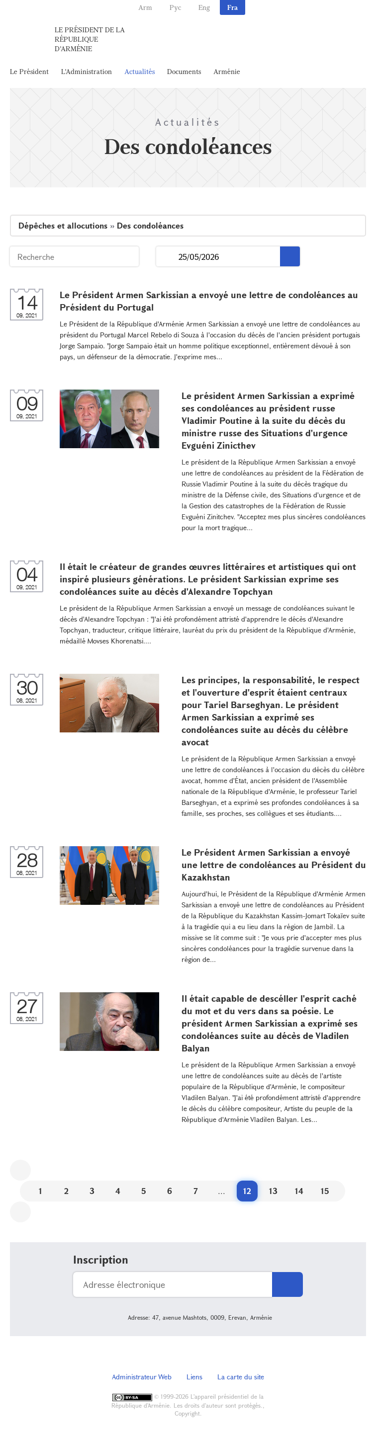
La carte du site (240, 1376)
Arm (145, 7)
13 (273, 1191)
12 (247, 1191)
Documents (184, 71)
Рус (175, 7)
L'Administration (86, 71)
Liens (194, 1376)
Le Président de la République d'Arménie (90, 39)
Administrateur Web (142, 1376)
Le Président (29, 71)
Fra (232, 7)
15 (325, 1191)
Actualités (139, 71)
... (167, 256)
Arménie (226, 71)
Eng (204, 7)
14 (299, 1191)
